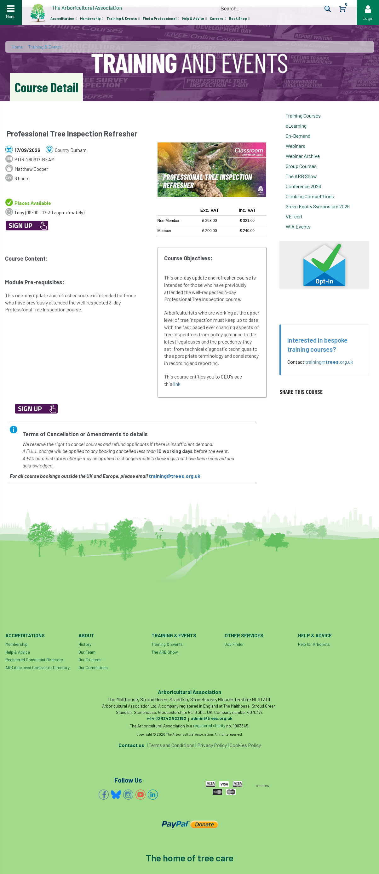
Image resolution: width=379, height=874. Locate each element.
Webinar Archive (303, 156)
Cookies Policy (245, 745)
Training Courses (303, 116)
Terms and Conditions (171, 745)
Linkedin (153, 795)
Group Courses (301, 166)
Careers (216, 18)
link (177, 384)
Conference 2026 (303, 186)
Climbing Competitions (310, 196)
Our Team (86, 652)
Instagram (128, 795)
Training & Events (121, 18)
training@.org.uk (329, 362)
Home (17, 46)
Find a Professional (159, 18)
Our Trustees (89, 659)
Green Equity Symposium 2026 (318, 206)
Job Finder (234, 644)
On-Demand (298, 136)
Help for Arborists (314, 644)
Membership (90, 18)
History (84, 644)
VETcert (294, 216)
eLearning (296, 126)
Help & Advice (193, 18)
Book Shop (238, 18)
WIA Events (298, 226)
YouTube (140, 795)
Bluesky (116, 795)
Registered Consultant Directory (34, 659)
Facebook (104, 795)
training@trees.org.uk (174, 476)
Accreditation (62, 18)
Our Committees (93, 667)
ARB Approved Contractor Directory (37, 667)
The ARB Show (301, 176)
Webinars (295, 146)
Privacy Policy (212, 745)
